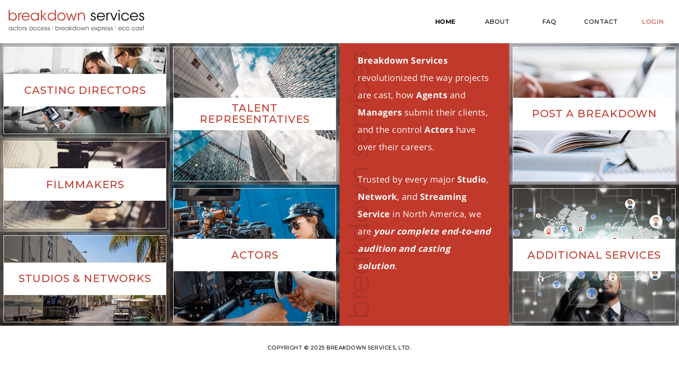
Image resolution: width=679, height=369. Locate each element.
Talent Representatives (255, 113)
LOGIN (653, 22)
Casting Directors (85, 90)
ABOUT (497, 22)
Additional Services (594, 255)
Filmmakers (85, 184)
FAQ (549, 22)
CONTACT (601, 22)
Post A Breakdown (594, 113)
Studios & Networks (85, 278)
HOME (445, 22)
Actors (254, 255)
